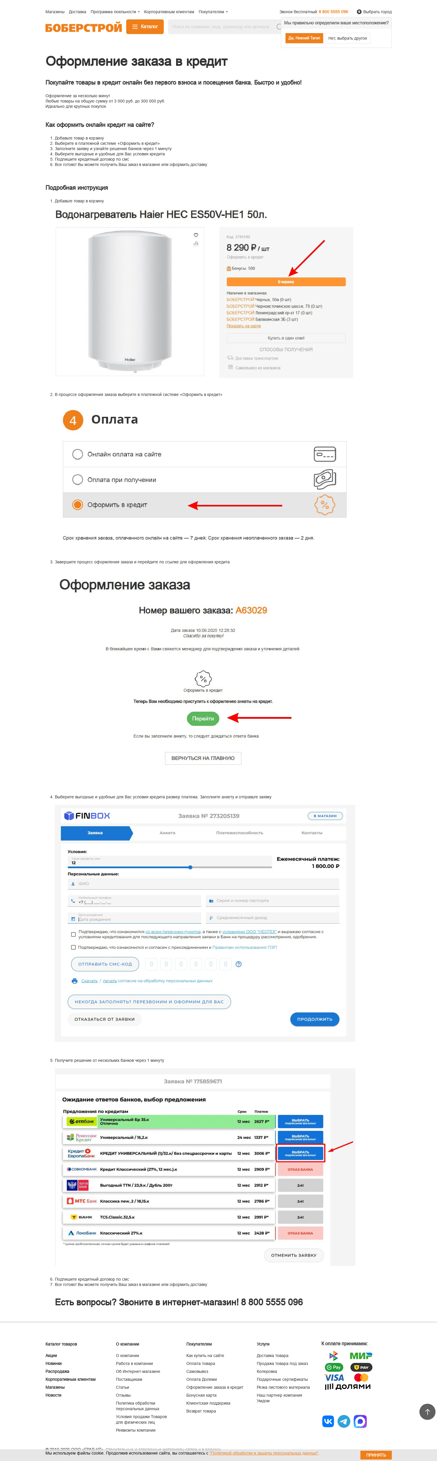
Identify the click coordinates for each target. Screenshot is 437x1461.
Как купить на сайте (205, 1355)
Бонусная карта (201, 1395)
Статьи (122, 1387)
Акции (51, 1355)
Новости (53, 1395)
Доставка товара (272, 1355)
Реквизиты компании (136, 1430)
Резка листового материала (283, 1387)
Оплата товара (200, 1363)
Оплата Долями (201, 1379)
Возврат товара (201, 1411)
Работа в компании (134, 1363)
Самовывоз (197, 1371)
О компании (127, 1355)
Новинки (53, 1363)
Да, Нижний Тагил (304, 38)
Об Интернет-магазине (138, 1371)
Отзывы (123, 1395)
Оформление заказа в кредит (214, 1387)
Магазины (55, 1387)
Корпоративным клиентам (70, 1379)
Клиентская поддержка (208, 1403)
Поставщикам (129, 1379)
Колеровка (267, 1371)
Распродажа (57, 1371)
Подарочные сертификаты (282, 1379)
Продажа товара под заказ (282, 1363)
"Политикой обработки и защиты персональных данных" (264, 1453)
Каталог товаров (61, 1344)
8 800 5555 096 (333, 11)
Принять (376, 1455)
